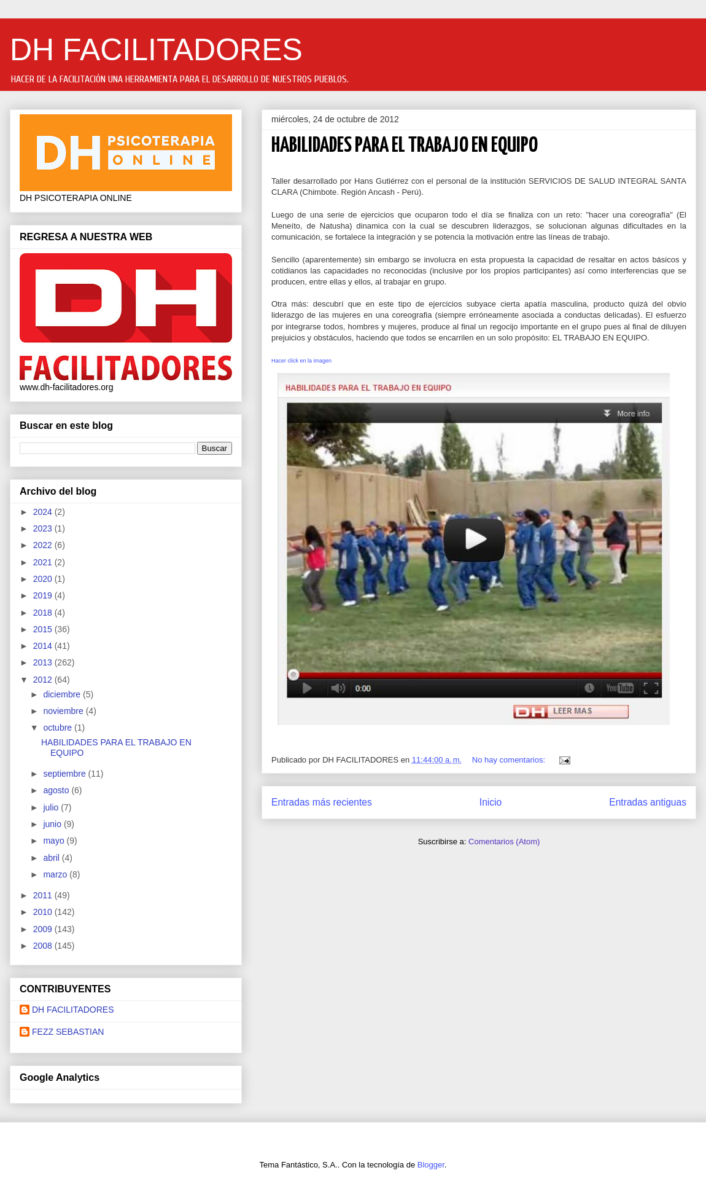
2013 (44, 662)
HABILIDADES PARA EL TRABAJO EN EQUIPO (404, 146)
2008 (44, 946)
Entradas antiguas (647, 802)
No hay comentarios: (510, 759)
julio (52, 807)
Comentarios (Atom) (504, 841)
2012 (44, 680)
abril (52, 858)
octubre (58, 727)
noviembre (64, 711)
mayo (54, 841)
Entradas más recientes (321, 802)
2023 (44, 528)
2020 (44, 579)
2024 (44, 512)
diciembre (63, 694)
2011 (44, 895)
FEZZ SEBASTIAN (68, 1032)
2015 (44, 629)
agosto (57, 790)
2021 (44, 562)
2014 (44, 646)
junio (53, 824)
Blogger (430, 1164)
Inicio (490, 802)
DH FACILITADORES (156, 50)
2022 (44, 545)
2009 (44, 929)
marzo (56, 874)
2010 (44, 912)
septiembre (65, 774)
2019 (44, 595)
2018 (44, 613)
